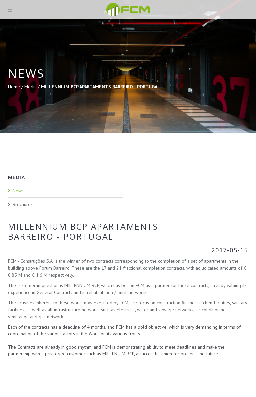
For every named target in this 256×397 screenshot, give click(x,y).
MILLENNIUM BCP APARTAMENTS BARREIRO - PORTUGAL (100, 87)
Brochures (23, 204)
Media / (32, 87)
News (18, 191)
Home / (16, 87)
